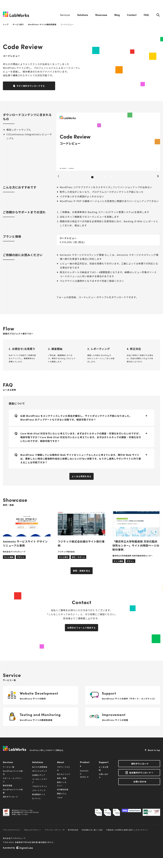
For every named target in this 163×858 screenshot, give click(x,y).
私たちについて (63, 774)
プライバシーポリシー (54, 830)
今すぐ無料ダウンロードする (31, 85)
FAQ (146, 15)
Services (65, 15)
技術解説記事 (62, 789)
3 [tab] (105, 177)
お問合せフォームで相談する (81, 627)
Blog (117, 15)
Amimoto (84, 771)
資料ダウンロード (10, 796)
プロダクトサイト (39, 786)
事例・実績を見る (81, 570)
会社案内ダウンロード (140, 772)
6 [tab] (124, 177)
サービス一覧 (8, 767)
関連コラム (61, 793)
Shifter (84, 777)
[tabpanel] (108, 142)
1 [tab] (92, 177)
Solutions (82, 15)
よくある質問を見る (81, 476)
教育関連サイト (38, 794)
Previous (58, 176)
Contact (131, 15)
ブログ (60, 797)
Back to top (154, 750)
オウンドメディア (39, 771)
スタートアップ (38, 790)
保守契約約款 (73, 830)
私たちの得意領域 (39, 767)
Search (158, 15)
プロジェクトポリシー (32, 830)
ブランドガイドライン (11, 830)
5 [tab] (118, 177)
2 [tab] (99, 177)
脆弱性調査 (7, 785)
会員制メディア (38, 775)
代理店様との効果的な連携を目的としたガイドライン (127, 830)
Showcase (101, 15)
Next (158, 176)
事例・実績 (61, 778)
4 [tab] (111, 177)
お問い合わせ (139, 781)
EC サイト (36, 798)
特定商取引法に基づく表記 (92, 830)
